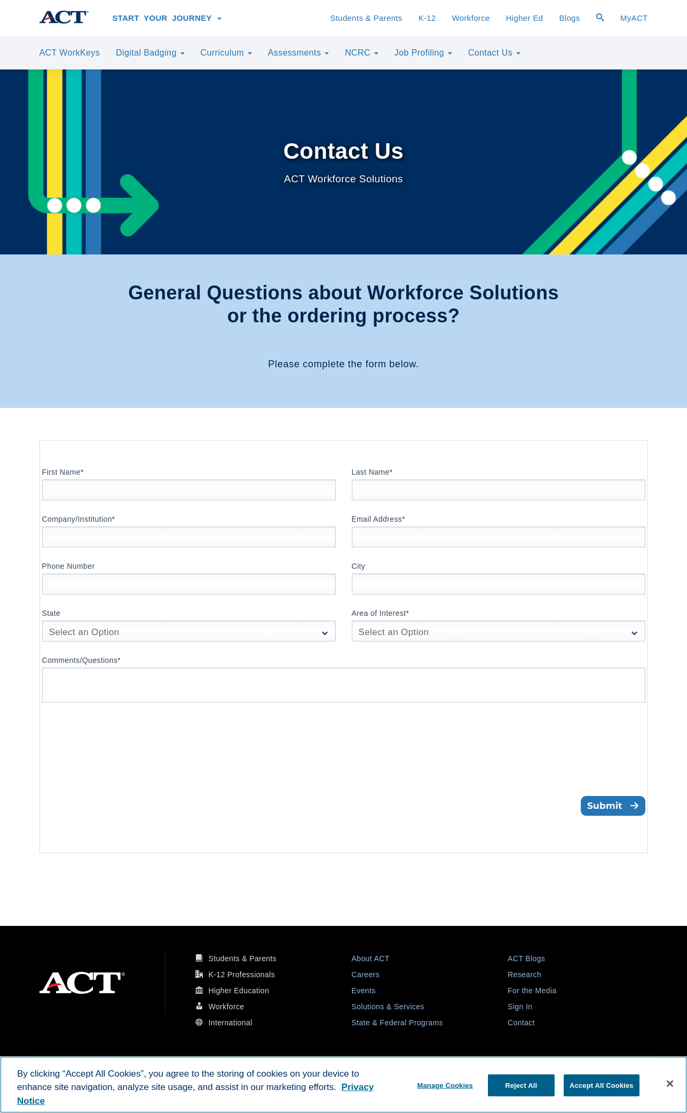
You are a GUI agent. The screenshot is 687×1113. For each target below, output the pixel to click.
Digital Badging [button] (150, 52)
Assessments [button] (298, 52)
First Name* (63, 472)
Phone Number (68, 566)
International (230, 1022)
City (359, 566)
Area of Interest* (380, 613)
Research (524, 974)
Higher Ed (524, 18)
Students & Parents (366, 18)
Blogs (569, 18)
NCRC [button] (361, 52)
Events (364, 990)
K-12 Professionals (241, 974)
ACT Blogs (526, 958)
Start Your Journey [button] (167, 18)
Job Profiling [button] (423, 52)
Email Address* (379, 519)
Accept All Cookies (602, 1085)
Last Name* (372, 472)
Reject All (521, 1085)
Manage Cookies (445, 1085)
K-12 (427, 18)
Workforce (471, 18)
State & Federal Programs (397, 1022)
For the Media (532, 990)
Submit (613, 805)
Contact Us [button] (494, 52)
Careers (366, 974)
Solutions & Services (388, 1006)
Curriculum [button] (226, 52)
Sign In (520, 1006)
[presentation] (123, 764)
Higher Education (238, 990)
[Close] (670, 1083)
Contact (521, 1022)
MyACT (634, 18)
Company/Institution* (78, 519)
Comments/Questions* (81, 660)
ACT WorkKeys (70, 52)
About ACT (371, 958)
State (51, 613)
